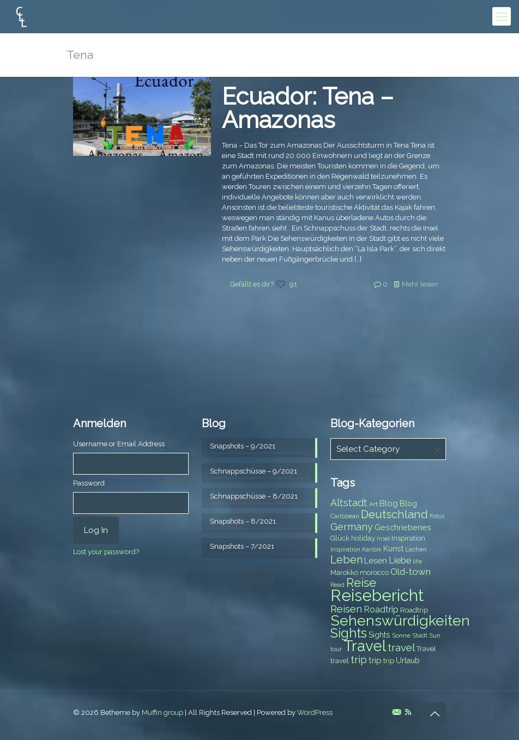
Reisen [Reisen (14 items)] (346, 609)
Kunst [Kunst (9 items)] (393, 548)
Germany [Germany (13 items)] (351, 526)
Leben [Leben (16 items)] (346, 560)
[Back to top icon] (434, 713)
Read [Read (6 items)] (337, 584)
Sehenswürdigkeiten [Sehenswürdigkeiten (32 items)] (400, 620)
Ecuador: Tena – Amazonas (308, 108)
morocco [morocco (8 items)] (374, 572)
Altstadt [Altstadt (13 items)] (348, 502)
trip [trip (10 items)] (375, 660)
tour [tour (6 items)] (336, 649)
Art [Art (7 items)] (373, 504)
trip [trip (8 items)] (388, 661)
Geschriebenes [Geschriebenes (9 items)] (403, 527)
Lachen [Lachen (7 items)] (416, 549)
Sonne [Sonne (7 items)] (401, 635)
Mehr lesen (420, 284)
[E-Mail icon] (397, 712)
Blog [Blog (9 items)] (408, 503)
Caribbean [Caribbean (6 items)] (344, 516)
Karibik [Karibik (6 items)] (372, 549)
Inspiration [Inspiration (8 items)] (408, 538)
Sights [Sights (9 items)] (379, 634)
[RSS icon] (408, 712)
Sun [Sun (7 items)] (434, 635)
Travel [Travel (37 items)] (364, 646)
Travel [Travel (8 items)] (426, 649)
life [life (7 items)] (417, 561)
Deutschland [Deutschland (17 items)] (394, 514)
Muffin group (162, 712)
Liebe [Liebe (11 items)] (400, 560)
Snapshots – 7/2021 (242, 546)
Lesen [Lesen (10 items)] (375, 561)
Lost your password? (106, 552)
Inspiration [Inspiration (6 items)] (345, 549)
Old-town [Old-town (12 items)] (410, 571)
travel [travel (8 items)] (339, 661)
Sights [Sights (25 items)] (348, 633)
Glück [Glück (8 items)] (339, 538)
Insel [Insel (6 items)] (383, 538)
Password (89, 483)
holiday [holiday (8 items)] (363, 538)
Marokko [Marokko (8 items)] (344, 572)
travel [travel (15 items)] (401, 647)
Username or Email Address (119, 444)
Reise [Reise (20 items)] (361, 583)
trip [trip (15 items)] (359, 659)
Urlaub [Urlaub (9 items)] (408, 660)
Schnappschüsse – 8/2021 (254, 496)
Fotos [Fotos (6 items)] (437, 516)
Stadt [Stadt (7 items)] (419, 635)
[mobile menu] (501, 16)
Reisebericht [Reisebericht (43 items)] (377, 595)
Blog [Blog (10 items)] (388, 503)
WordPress (315, 712)
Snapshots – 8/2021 (243, 521)
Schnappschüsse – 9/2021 (253, 471)
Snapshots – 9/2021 (242, 446)
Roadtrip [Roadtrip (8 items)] (414, 610)
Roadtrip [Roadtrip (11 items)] (381, 609)
